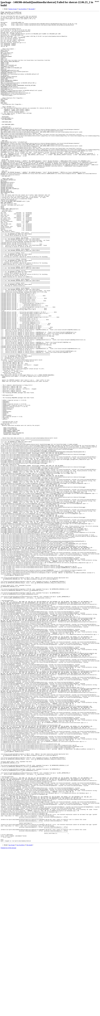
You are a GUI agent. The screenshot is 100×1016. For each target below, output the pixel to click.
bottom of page (13, 9)
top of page (12, 1010)
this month (31, 9)
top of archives (23, 9)
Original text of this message (8, 1013)
